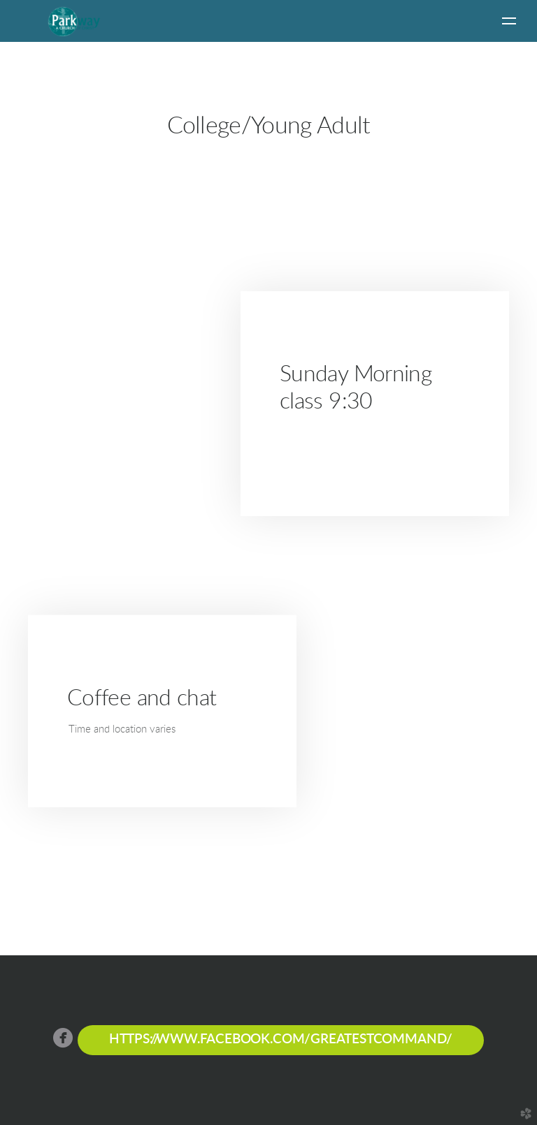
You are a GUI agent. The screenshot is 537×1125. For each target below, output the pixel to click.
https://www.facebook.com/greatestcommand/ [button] (280, 1039)
